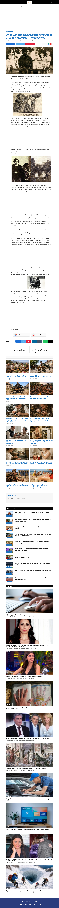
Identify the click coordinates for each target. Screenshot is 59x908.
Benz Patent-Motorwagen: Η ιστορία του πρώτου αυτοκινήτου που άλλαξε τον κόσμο (17, 398)
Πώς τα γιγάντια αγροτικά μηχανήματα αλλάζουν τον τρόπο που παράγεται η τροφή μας (32, 549)
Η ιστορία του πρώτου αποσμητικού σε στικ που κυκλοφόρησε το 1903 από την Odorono (41, 464)
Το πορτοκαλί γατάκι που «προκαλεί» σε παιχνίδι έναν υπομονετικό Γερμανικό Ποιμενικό (33, 520)
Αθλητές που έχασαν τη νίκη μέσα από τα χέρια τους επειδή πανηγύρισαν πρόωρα (31, 578)
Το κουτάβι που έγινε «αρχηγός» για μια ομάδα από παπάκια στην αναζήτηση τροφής (32, 542)
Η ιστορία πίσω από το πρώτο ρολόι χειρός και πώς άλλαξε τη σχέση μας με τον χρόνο (40, 420)
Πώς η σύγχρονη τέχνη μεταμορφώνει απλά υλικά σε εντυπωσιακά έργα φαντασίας (33, 571)
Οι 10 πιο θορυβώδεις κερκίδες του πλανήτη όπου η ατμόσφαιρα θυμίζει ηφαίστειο (32, 564)
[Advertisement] (29, 18)
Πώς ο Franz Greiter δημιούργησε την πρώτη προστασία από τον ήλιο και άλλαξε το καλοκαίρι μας (40, 485)
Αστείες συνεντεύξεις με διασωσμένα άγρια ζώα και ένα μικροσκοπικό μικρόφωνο (34, 527)
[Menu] (7, 2)
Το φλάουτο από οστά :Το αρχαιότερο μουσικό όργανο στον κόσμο (40, 397)
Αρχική (7, 6)
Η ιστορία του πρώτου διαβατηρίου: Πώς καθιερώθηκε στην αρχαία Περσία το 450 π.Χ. (17, 485)
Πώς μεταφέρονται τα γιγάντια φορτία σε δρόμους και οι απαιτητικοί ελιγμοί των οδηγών (33, 513)
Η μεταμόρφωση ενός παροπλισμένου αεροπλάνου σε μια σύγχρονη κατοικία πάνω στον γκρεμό (33, 535)
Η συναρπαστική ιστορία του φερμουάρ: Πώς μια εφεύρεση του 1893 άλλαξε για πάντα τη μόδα (17, 420)
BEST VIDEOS (9, 515)
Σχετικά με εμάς (37, 904)
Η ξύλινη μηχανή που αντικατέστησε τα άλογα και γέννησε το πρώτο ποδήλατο (41, 375)
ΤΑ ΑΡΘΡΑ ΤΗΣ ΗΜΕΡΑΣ (25, 904)
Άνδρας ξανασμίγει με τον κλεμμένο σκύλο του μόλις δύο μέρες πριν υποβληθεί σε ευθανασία (40, 350)
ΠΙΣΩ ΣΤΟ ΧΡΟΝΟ (9, 31)
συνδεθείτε (22, 498)
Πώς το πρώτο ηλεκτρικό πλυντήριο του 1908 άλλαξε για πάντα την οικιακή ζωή (17, 463)
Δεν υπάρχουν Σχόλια (30, 40)
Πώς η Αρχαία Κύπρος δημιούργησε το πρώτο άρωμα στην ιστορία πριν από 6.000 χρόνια (16, 376)
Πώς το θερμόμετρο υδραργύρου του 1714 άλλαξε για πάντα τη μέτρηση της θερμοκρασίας (17, 442)
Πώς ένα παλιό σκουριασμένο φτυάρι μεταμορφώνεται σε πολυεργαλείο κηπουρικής (30, 556)
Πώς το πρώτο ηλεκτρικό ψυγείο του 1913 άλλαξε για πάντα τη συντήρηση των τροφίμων (41, 442)
